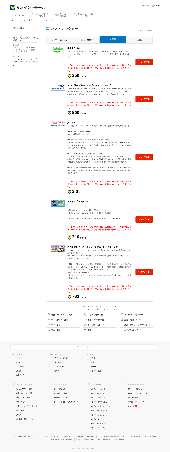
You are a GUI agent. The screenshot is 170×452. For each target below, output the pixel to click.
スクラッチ (20, 375)
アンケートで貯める (135, 389)
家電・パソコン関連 (96, 319)
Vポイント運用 (96, 371)
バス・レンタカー (50, 20)
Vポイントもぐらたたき (99, 410)
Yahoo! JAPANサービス (24, 389)
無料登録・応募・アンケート (100, 325)
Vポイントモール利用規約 (73, 436)
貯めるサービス (85, 13)
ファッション (56, 325)
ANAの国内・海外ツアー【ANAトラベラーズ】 (89, 85)
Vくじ (93, 358)
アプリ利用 (20, 366)
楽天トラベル (73, 48)
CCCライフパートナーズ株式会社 (60, 439)
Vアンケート (20, 362)
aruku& (93, 366)
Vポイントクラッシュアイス (100, 406)
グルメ (90, 330)
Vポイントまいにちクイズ (99, 397)
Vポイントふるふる (97, 415)
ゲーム (63, 13)
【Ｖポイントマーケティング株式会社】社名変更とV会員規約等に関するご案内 (25, 61)
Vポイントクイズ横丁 (98, 428)
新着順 (139, 40)
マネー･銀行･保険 (95, 314)
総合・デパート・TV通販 (61, 314)
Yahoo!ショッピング (61, 358)
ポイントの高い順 (59, 40)
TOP (14, 20)
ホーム (21, 13)
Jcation (71, 122)
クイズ (18, 371)
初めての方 (145, 4)
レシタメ (131, 406)
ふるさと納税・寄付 (132, 330)
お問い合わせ (119, 439)
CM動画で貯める (134, 397)
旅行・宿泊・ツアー (31, 20)
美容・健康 (56, 330)
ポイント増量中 (86, 40)
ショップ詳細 (143, 62)
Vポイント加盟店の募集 (85, 439)
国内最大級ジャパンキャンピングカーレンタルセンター (93, 246)
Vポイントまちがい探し (99, 423)
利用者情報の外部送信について (115, 436)
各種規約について (93, 436)
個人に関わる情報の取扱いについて (27, 436)
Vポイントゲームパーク (136, 402)
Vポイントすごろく (97, 419)
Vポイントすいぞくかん (99, 402)
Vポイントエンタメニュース (137, 393)
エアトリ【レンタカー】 (78, 201)
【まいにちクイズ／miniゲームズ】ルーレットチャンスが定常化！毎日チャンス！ (24, 49)
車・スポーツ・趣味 (59, 319)
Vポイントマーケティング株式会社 (143, 436)
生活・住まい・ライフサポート (137, 325)
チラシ (93, 362)
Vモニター (57, 371)
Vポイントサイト (104, 439)
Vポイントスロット (97, 393)
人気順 (113, 39)
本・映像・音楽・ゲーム (134, 314)
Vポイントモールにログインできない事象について (25, 39)
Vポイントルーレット (98, 389)
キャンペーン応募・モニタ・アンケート (67, 402)
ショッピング (41, 13)
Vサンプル (57, 362)
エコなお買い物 (59, 366)
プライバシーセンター (52, 436)
